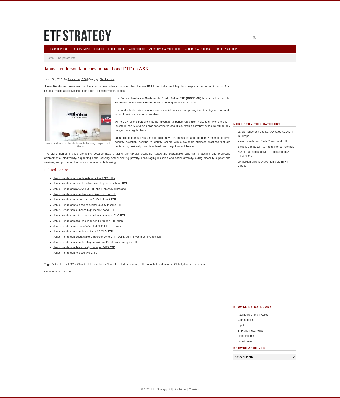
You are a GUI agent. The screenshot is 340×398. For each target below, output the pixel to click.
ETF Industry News (126, 264)
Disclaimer (180, 389)
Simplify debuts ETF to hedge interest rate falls (266, 146)
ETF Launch (147, 264)
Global (178, 264)
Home (50, 58)
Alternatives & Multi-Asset (164, 48)
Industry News (81, 48)
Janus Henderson (194, 264)
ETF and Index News (101, 264)
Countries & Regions (197, 48)
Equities (99, 48)
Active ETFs (59, 264)
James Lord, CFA (77, 79)
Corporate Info (67, 58)
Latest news (245, 341)
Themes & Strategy (225, 48)
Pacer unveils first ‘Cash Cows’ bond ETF (263, 141)
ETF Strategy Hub (57, 48)
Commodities (137, 48)
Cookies (194, 389)
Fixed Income (116, 48)
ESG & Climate (77, 264)
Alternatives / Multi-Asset (253, 314)
